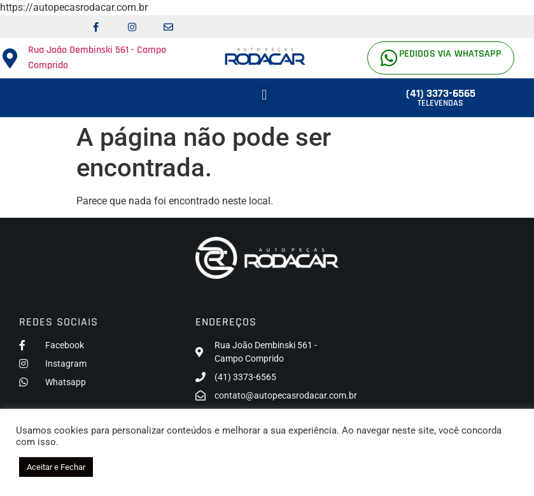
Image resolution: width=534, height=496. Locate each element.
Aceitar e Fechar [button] (56, 467)
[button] (264, 95)
